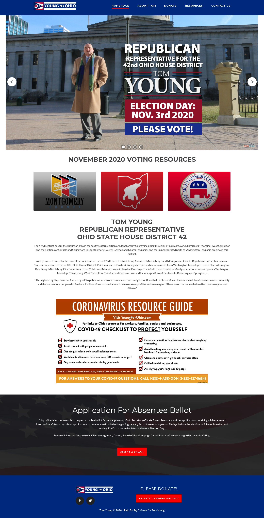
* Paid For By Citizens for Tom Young (143, 510)
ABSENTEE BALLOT (132, 451)
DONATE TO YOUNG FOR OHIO (159, 498)
